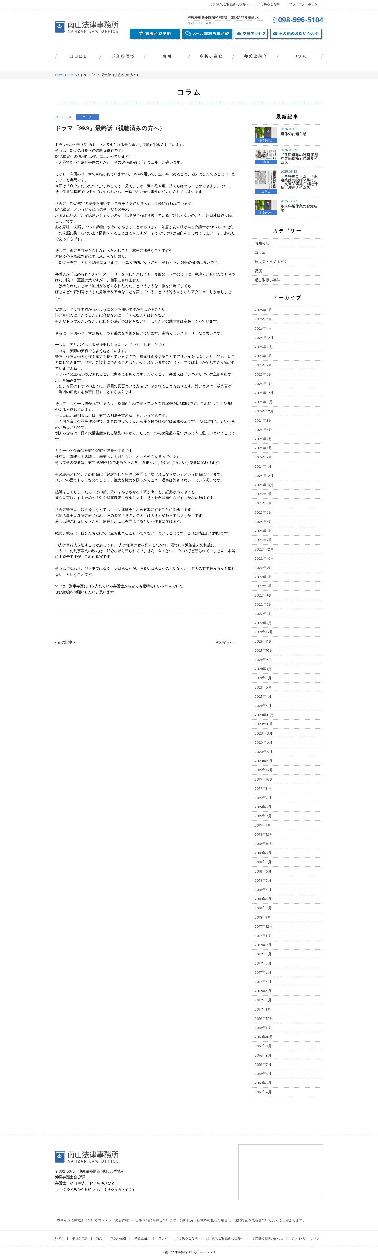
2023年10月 (264, 484)
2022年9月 (263, 567)
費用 (99, 1238)
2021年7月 (263, 678)
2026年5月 (263, 310)
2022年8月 (263, 576)
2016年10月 (264, 1036)
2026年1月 (263, 328)
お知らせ (262, 243)
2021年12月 (264, 632)
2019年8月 (263, 788)
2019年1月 (263, 825)
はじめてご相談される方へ (230, 4)
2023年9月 (263, 494)
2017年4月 (263, 990)
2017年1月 (263, 1009)
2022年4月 (263, 595)
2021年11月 (263, 641)
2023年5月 (263, 521)
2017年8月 (263, 954)
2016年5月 (263, 1082)
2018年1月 (263, 917)
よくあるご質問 (269, 4)
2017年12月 (264, 926)
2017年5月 (263, 981)
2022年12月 (264, 549)
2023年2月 (263, 540)
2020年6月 (263, 742)
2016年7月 (263, 1064)
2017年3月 (263, 1000)
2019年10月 (264, 779)
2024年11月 (264, 402)
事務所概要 (80, 1238)
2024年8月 (263, 420)
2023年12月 (264, 475)
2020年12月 (264, 714)
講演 (258, 270)
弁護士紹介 (142, 1238)
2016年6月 (263, 1073)
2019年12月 (264, 770)
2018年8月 (263, 852)
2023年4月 (263, 530)
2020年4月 (263, 760)
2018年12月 (264, 834)
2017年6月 (263, 972)
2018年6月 (263, 871)
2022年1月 (263, 622)
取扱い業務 (118, 1238)
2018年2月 (263, 908)
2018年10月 (264, 843)
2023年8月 (263, 503)
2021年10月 (264, 650)
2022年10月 (264, 558)
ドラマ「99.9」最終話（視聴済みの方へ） (110, 128)
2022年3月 (263, 604)
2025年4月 (263, 383)
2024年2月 (263, 457)
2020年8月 (263, 733)
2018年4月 (263, 889)
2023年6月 (263, 512)
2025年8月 (263, 356)
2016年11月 (263, 1027)
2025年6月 (263, 374)
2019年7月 (263, 797)
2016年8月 (263, 1055)
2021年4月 (263, 696)
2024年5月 (263, 429)
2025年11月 (264, 346)
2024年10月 (264, 411)
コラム (72, 75)
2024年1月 (263, 466)
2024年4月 (263, 438)
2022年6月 (263, 586)
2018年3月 (263, 898)
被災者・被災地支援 (271, 261)
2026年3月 (263, 319)
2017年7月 (263, 963)
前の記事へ (67, 642)
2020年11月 (264, 724)
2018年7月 (263, 862)
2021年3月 (263, 705)
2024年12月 (264, 392)
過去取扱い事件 (267, 280)
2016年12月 (264, 1018)
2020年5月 (263, 751)
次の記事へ (224, 642)
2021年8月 (263, 668)
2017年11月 (263, 935)
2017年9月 (263, 944)
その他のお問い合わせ (267, 1238)
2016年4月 (263, 1092)
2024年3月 (263, 448)
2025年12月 (264, 337)
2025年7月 (263, 365)
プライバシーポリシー (305, 4)
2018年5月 (263, 880)
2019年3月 (263, 806)
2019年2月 (263, 816)
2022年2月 (263, 613)
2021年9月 (263, 659)
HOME (59, 75)
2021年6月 (263, 687)
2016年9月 (263, 1046)
